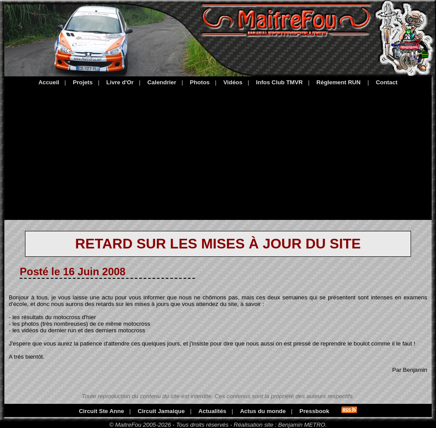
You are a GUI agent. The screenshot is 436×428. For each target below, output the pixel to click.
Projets (82, 82)
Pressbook (314, 411)
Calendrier (161, 82)
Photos (199, 82)
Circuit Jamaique (161, 411)
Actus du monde (263, 411)
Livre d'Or (120, 82)
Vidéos (232, 82)
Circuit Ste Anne (101, 411)
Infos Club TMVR (279, 82)
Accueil (49, 82)
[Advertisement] (218, 151)
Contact (387, 82)
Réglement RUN (338, 82)
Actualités (213, 411)
